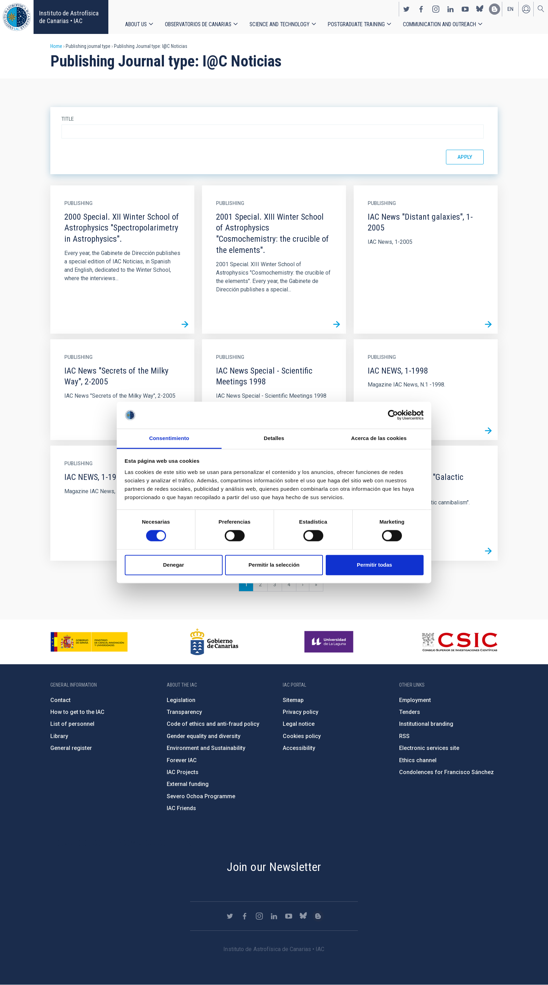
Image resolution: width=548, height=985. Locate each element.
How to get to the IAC (77, 712)
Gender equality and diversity (203, 736)
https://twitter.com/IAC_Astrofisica (406, 9)
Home (56, 46)
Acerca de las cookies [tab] (379, 438)
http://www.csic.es (459, 642)
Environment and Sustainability (206, 748)
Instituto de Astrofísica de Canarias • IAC (69, 16)
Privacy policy (300, 712)
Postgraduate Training (356, 24)
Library (59, 736)
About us (136, 24)
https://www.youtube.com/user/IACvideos (465, 9)
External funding (188, 784)
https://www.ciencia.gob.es (89, 642)
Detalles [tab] (274, 438)
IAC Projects (183, 772)
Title (68, 119)
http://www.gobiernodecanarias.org (214, 642)
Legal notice (299, 724)
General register (71, 748)
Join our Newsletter (274, 867)
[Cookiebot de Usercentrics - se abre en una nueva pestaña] (393, 415)
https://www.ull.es (329, 642)
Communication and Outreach (439, 24)
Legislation (181, 700)
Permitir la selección (274, 565)
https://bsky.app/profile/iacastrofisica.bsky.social (480, 9)
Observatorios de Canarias (198, 24)
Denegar (173, 565)
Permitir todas (374, 565)
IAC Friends (181, 808)
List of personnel (72, 724)
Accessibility (299, 748)
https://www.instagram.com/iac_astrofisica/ (435, 9)
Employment (415, 700)
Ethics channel (418, 760)
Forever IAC (182, 760)
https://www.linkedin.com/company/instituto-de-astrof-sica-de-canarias (450, 9)
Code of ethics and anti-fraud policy (213, 724)
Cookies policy (302, 736)
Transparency (184, 712)
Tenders (409, 712)
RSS (404, 736)
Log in (526, 9)
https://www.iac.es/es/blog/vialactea (494, 9)
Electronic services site (429, 748)
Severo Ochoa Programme (201, 796)
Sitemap (293, 700)
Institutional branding (426, 724)
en (510, 9)
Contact (60, 700)
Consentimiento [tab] (169, 438)
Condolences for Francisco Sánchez (446, 772)
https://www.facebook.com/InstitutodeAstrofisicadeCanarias (421, 9)
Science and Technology (280, 24)
